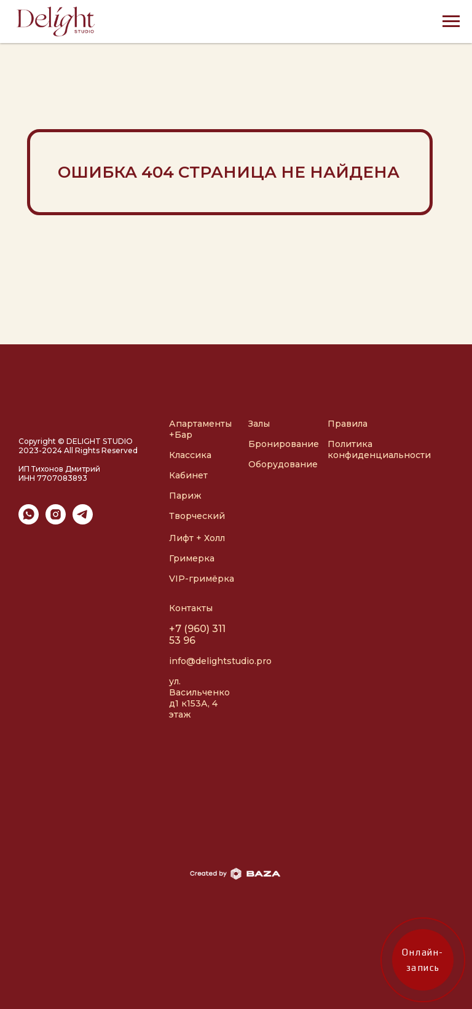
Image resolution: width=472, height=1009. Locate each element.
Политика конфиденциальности (379, 449)
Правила (348, 423)
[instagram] (55, 521)
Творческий (197, 515)
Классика (190, 455)
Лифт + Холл (197, 538)
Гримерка (191, 558)
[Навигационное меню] (451, 21)
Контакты (191, 608)
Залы (259, 423)
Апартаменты (200, 423)
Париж (185, 495)
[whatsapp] (28, 521)
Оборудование (283, 464)
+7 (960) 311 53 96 (197, 634)
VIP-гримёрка (201, 578)
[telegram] (83, 521)
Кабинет (188, 475)
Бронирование (283, 443)
